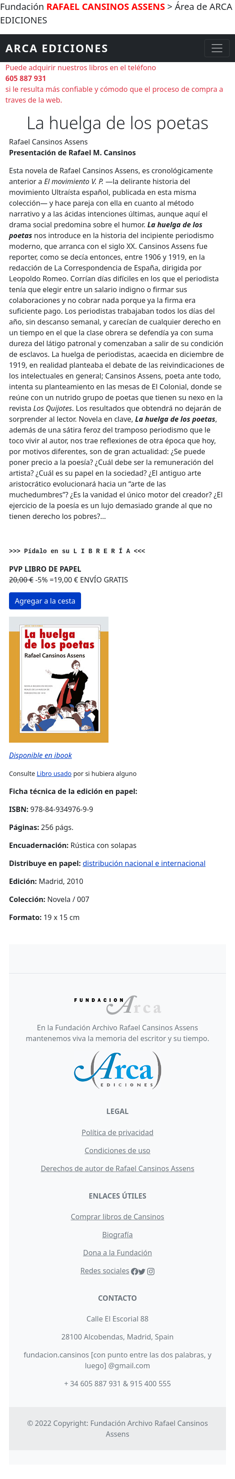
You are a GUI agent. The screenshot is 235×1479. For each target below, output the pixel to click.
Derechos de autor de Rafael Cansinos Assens (117, 1168)
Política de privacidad (117, 1132)
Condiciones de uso (117, 1150)
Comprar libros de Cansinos (117, 1217)
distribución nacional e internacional (144, 863)
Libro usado (54, 773)
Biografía (117, 1235)
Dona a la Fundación (117, 1253)
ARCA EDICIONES (56, 48)
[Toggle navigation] (217, 48)
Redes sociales (105, 1271)
